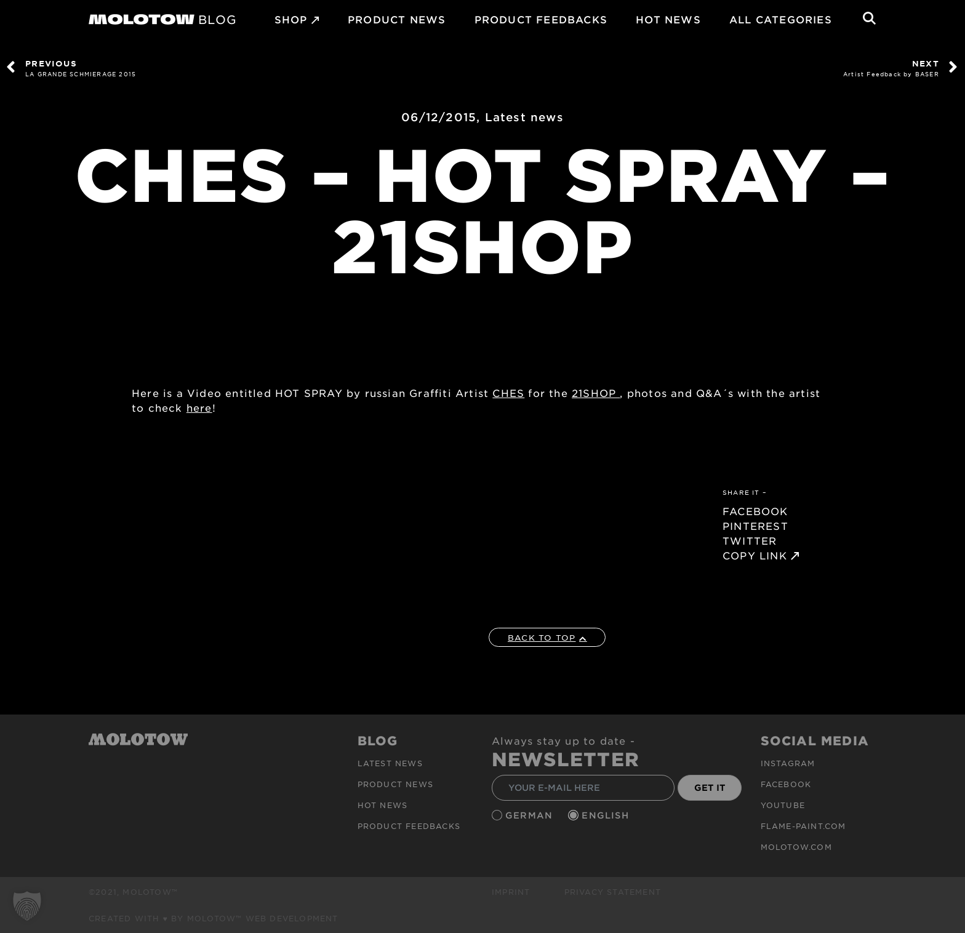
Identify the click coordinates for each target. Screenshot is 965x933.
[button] (27, 906)
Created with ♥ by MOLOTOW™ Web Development (213, 918)
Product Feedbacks (540, 19)
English (607, 815)
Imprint (511, 892)
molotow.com (796, 847)
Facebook (786, 784)
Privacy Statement (612, 892)
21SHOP (596, 392)
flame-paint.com (803, 826)
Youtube (783, 805)
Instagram (788, 763)
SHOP (291, 19)
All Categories (780, 19)
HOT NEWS (668, 19)
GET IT (710, 787)
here (199, 407)
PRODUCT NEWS (397, 19)
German (530, 815)
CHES (508, 392)
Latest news (524, 117)
